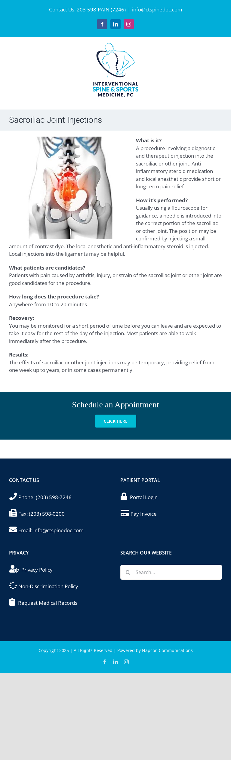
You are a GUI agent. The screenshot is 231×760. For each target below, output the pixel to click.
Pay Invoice (144, 513)
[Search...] (171, 572)
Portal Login (144, 497)
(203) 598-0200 (47, 513)
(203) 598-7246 (54, 497)
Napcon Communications (167, 650)
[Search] (127, 572)
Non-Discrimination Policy (48, 586)
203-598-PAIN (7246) (101, 9)
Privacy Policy (37, 569)
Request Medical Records (47, 602)
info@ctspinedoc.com (157, 9)
